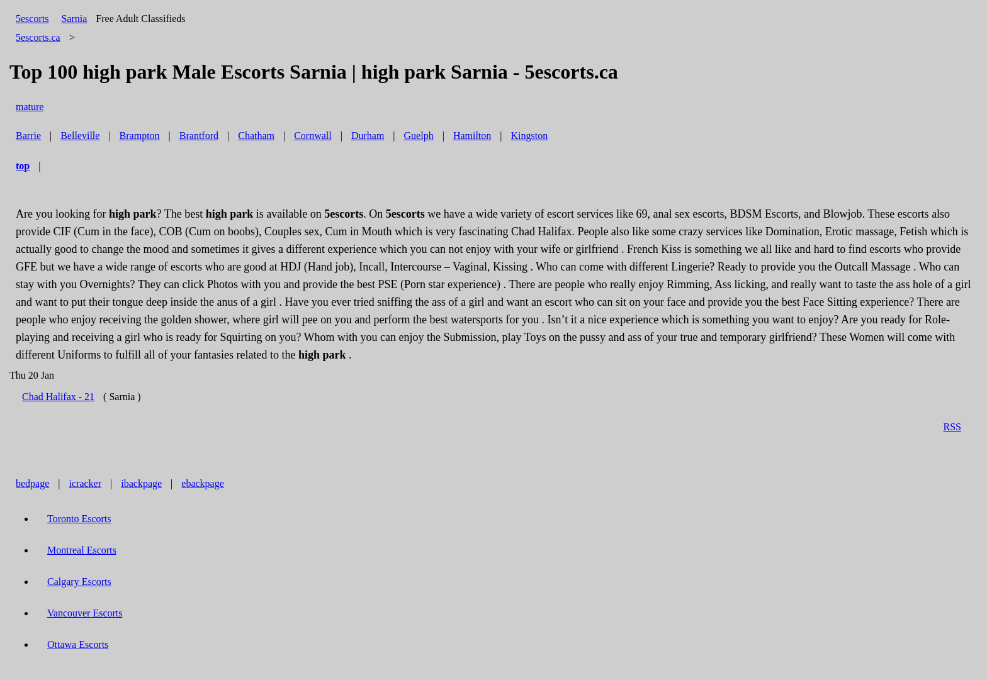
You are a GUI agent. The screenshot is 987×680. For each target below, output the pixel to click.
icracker (85, 483)
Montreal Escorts (81, 550)
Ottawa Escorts (77, 644)
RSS (952, 426)
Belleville (79, 135)
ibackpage (141, 483)
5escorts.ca (38, 37)
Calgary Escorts (79, 581)
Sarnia (74, 18)
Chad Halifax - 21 (58, 396)
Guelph (419, 135)
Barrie (28, 135)
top (23, 165)
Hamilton (472, 135)
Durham (367, 135)
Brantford (198, 135)
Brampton (140, 135)
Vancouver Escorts (85, 613)
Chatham (256, 135)
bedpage (32, 483)
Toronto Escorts (79, 518)
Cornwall (313, 135)
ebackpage (202, 483)
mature (29, 106)
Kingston (529, 135)
